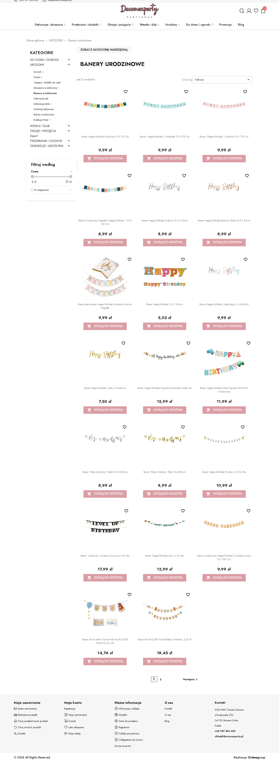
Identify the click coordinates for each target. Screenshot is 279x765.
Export (34, 136)
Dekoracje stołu (42, 104)
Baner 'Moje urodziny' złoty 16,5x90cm (165, 472)
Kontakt (168, 708)
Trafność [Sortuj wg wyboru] (223, 80)
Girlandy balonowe (44, 109)
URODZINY (37, 65)
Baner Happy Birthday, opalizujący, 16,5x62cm (224, 304)
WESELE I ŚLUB (40, 126)
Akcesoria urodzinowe (45, 88)
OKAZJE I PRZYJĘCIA (43, 131)
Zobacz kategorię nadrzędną (104, 50)
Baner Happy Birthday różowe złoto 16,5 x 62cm (224, 220)
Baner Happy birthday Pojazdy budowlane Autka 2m (165, 388)
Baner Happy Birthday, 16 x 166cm (164, 304)
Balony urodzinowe (44, 114)
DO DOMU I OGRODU (44, 60)
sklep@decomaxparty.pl (229, 736)
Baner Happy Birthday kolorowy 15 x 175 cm (105, 136)
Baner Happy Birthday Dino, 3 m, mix (164, 555)
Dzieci (37, 77)
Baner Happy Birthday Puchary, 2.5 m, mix (224, 472)
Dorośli (37, 72)
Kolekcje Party (41, 120)
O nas (168, 715)
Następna (191, 679)
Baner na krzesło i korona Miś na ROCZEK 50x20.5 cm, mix (105, 641)
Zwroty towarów (122, 746)
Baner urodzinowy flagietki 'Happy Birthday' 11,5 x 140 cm (105, 222)
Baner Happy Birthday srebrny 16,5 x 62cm (165, 220)
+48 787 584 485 (225, 731)
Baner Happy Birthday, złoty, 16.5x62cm (105, 388)
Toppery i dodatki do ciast (47, 82)
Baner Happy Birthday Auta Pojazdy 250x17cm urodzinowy (224, 389)
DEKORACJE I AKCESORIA (46, 146)
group (256, 757)
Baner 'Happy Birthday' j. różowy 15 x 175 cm (224, 136)
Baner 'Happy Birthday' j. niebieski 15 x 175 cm (164, 136)
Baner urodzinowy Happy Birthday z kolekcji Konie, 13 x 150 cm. (224, 557)
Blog (167, 721)
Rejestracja (69, 708)
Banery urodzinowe (45, 93)
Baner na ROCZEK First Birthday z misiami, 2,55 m (164, 639)
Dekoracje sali (41, 98)
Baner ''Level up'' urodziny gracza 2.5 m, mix (105, 555)
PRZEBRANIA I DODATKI (46, 141)
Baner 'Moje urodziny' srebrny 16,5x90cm (105, 472)
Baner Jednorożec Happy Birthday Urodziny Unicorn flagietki (105, 306)
